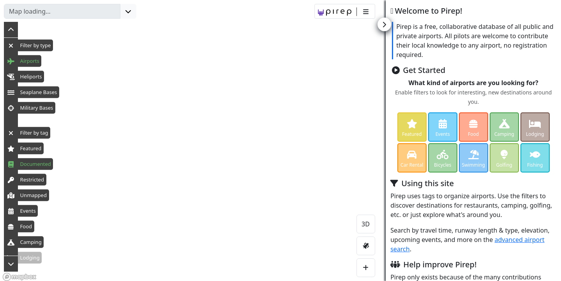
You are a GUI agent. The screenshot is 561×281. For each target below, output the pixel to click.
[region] (280, 140)
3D (366, 224)
